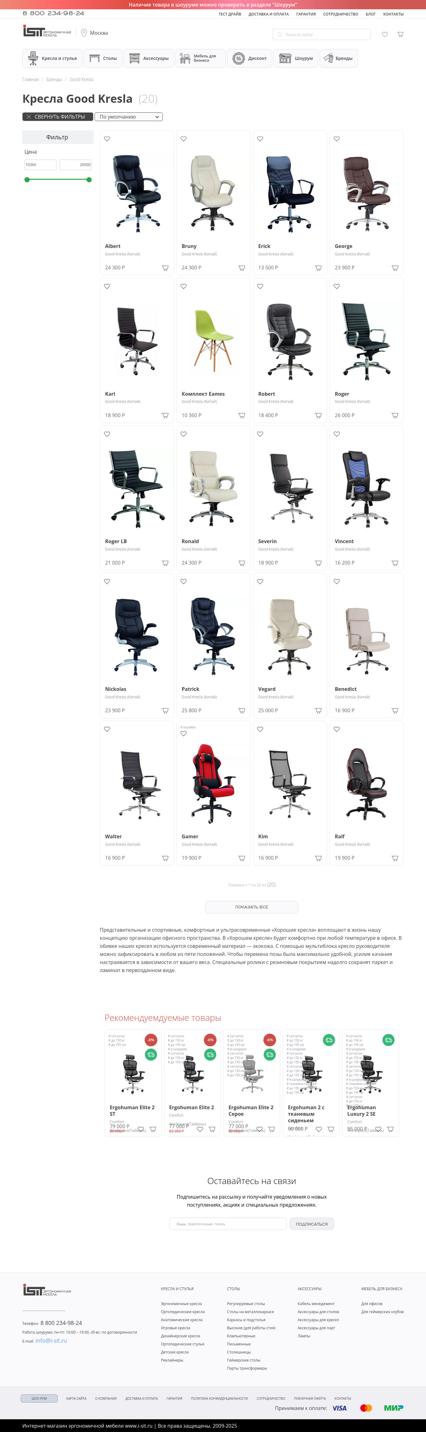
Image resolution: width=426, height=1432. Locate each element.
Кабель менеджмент (316, 1303)
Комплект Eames (203, 394)
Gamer (190, 836)
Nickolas (115, 689)
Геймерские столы (243, 1360)
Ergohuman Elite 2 (191, 1107)
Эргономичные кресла (181, 1303)
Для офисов (371, 1303)
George (344, 246)
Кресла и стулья (52, 58)
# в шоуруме (177, 1049)
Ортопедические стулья (182, 1344)
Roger (342, 394)
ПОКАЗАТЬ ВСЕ (251, 906)
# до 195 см (117, 1044)
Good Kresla (81, 79)
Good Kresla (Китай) (122, 254)
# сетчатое (117, 1036)
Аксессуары (149, 58)
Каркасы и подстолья (246, 1319)
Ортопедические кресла (183, 1311)
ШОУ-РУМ (39, 1398)
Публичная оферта (310, 1398)
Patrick (190, 689)
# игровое (188, 727)
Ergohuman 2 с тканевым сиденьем (306, 1114)
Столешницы (239, 1352)
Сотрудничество (340, 14)
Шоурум (296, 58)
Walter (113, 836)
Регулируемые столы (246, 1303)
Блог (371, 14)
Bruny (189, 246)
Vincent (344, 541)
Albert (113, 246)
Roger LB (116, 541)
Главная (30, 79)
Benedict (346, 689)
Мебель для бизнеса (198, 58)
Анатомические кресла (181, 1319)
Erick (264, 246)
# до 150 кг (117, 1040)
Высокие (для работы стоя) (251, 1328)
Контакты (393, 14)
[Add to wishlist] (107, 139)
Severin (267, 541)
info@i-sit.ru (44, 1340)
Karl (110, 394)
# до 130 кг (235, 1071)
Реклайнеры (172, 1360)
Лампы (304, 1336)
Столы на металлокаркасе (250, 1311)
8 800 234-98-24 (53, 12)
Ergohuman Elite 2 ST (132, 1110)
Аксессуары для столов (318, 1311)
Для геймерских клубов (382, 1311)
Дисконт (250, 58)
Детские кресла (175, 1352)
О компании (106, 1398)
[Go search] (280, 34)
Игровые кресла (175, 1328)
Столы (103, 58)
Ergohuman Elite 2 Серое (251, 1110)
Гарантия (306, 14)
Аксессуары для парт (316, 1328)
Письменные (239, 1344)
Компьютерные (241, 1336)
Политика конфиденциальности (219, 1398)
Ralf (339, 836)
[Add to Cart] (165, 267)
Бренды (338, 58)
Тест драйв (230, 14)
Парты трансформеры (247, 1368)
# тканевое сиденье (302, 1084)
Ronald (190, 541)
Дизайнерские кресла (180, 1336)
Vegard (267, 689)
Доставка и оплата (269, 14)
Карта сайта (76, 1398)
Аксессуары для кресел (318, 1319)
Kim (263, 836)
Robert (266, 394)
